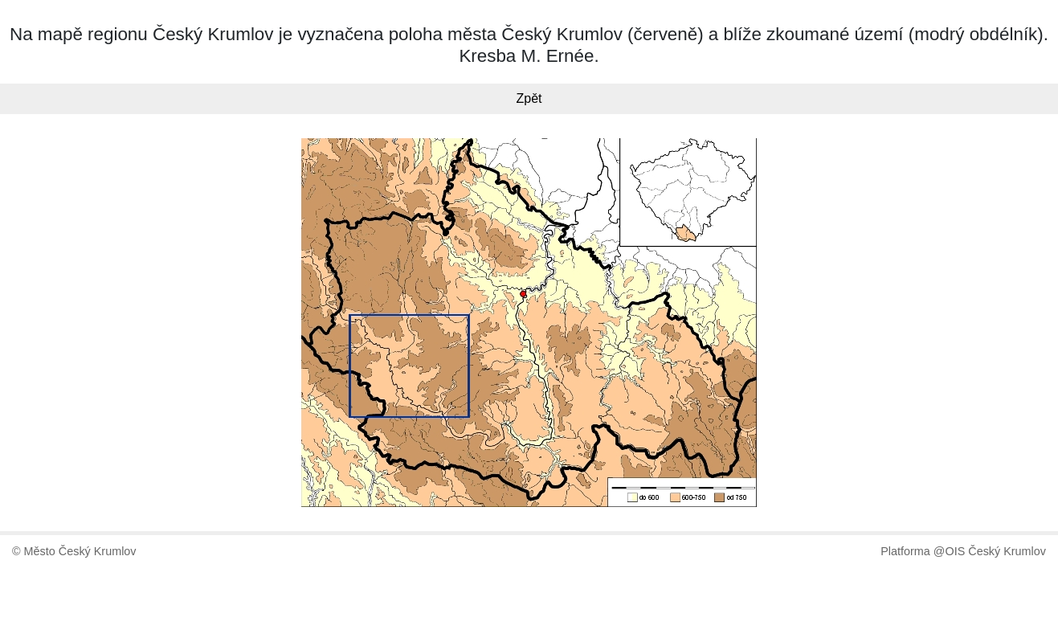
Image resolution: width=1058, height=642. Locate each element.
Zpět (528, 98)
